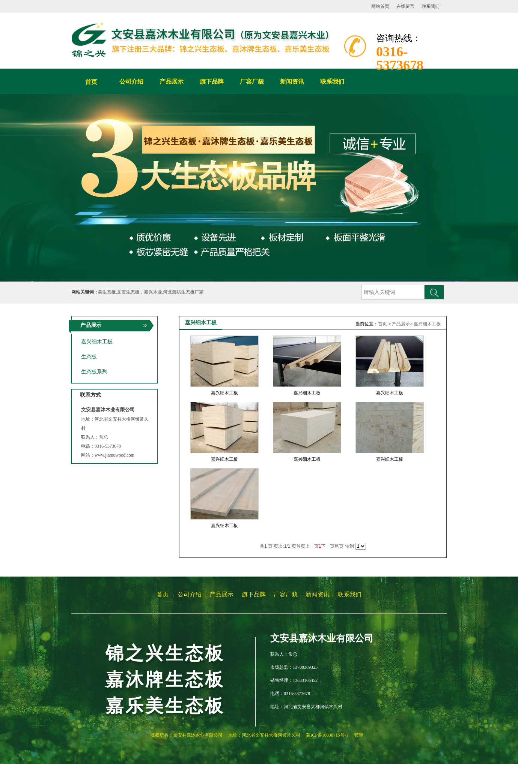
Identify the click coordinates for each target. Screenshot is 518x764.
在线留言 (405, 6)
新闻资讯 (318, 594)
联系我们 (431, 6)
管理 (358, 735)
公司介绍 (190, 594)
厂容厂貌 (286, 594)
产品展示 (401, 324)
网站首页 (380, 6)
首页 (91, 82)
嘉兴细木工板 (427, 324)
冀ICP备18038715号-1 (327, 735)
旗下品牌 (254, 594)
